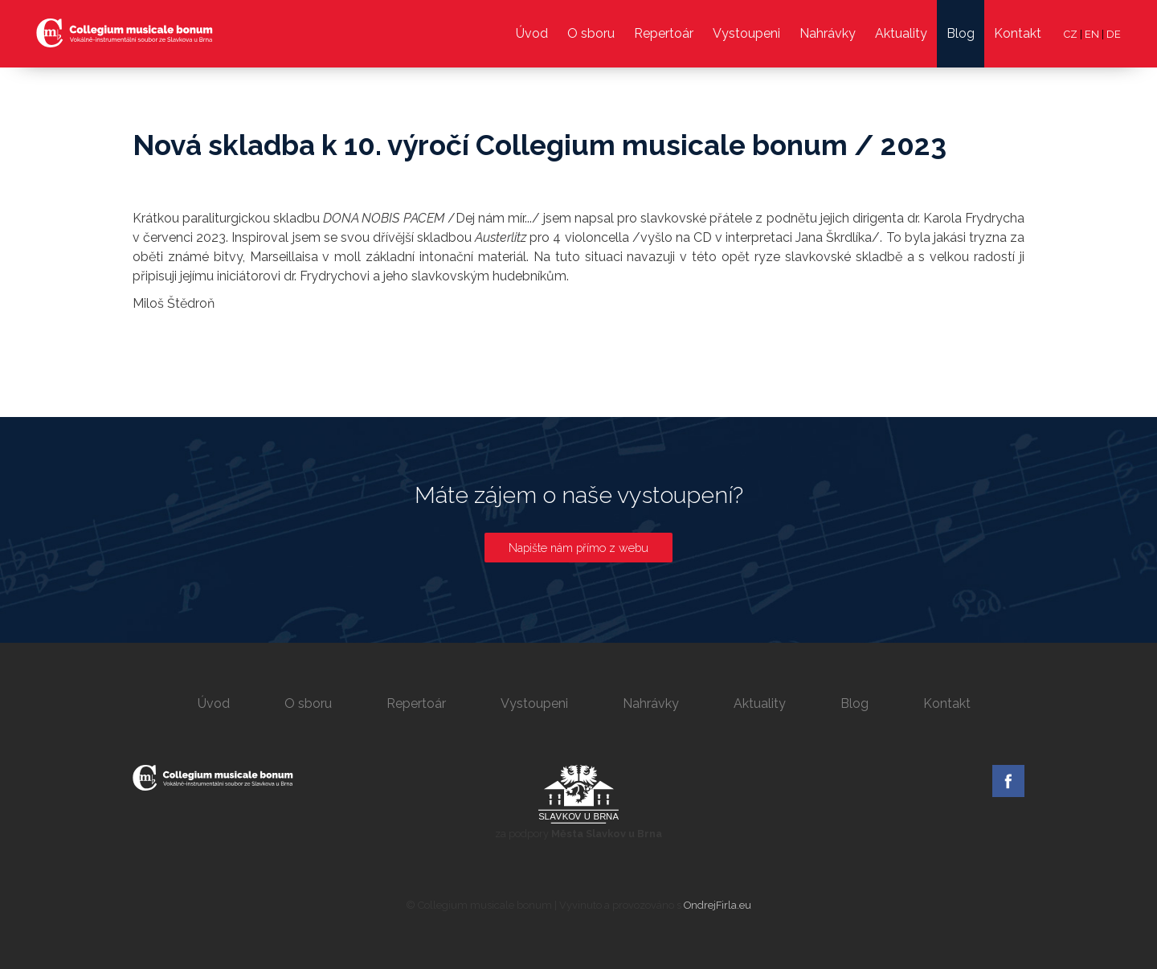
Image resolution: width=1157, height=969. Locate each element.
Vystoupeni (746, 33)
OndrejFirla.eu (717, 905)
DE (1113, 34)
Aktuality (901, 33)
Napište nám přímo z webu (578, 547)
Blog (960, 33)
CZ (1070, 34)
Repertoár (663, 33)
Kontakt (1017, 33)
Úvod (532, 33)
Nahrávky (827, 33)
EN (1092, 34)
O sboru (591, 33)
